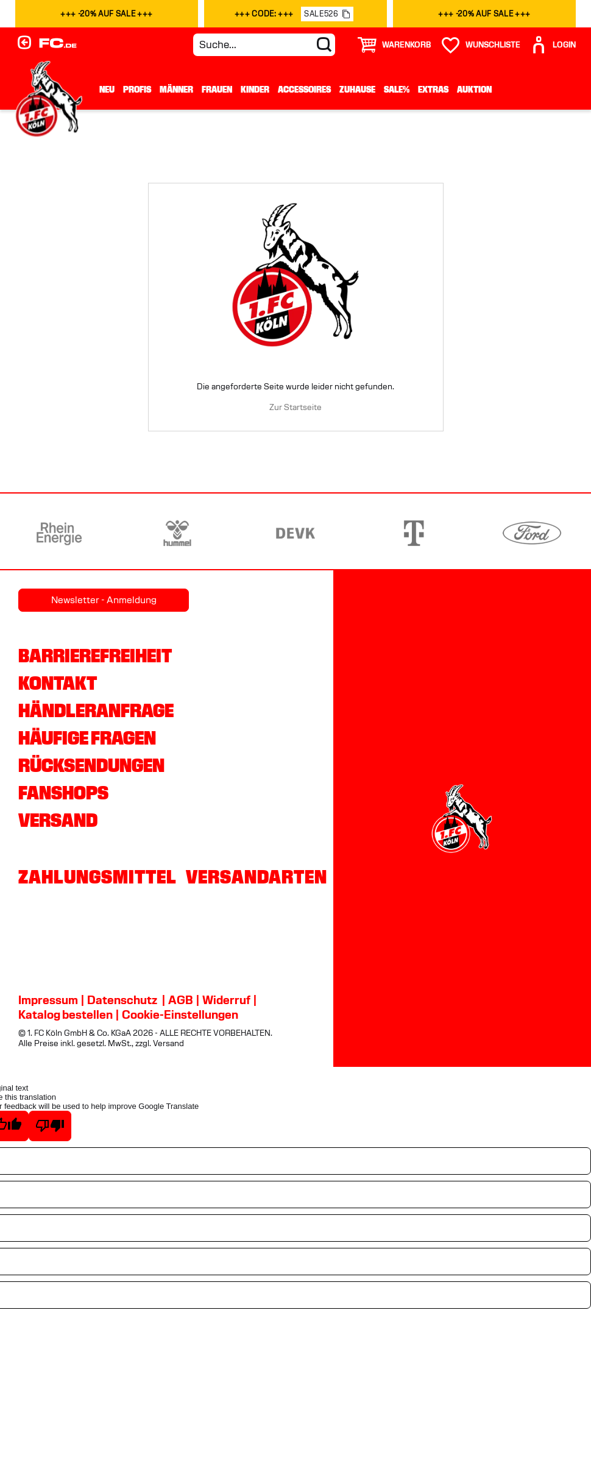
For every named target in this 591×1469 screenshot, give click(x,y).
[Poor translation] (50, 1126)
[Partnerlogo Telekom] (413, 533)
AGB (180, 1000)
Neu (107, 89)
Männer (176, 89)
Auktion (474, 89)
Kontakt (57, 683)
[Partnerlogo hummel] (177, 533)
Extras (433, 89)
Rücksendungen (91, 765)
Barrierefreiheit (95, 655)
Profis (137, 89)
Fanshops (63, 793)
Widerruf (226, 1000)
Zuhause (357, 89)
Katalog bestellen (65, 1014)
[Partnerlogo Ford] (531, 533)
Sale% (396, 89)
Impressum (48, 1000)
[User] (552, 45)
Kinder (255, 89)
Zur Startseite (295, 407)
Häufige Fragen (87, 738)
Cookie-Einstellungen (180, 1014)
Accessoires (304, 89)
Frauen (217, 89)
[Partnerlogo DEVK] (295, 533)
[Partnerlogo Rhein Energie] (59, 533)
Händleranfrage (96, 710)
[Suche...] (264, 45)
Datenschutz (122, 1000)
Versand (57, 820)
